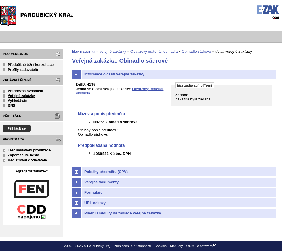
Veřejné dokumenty (101, 182)
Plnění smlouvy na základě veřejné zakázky (122, 213)
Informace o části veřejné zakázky (114, 74)
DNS (11, 106)
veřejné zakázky (112, 51)
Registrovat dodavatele (27, 160)
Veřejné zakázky (21, 96)
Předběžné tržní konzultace (31, 65)
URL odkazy (95, 203)
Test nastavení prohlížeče (29, 150)
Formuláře (93, 192)
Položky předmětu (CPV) (106, 172)
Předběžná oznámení (25, 91)
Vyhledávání (18, 101)
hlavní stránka (83, 51)
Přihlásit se (17, 128)
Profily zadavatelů (23, 70)
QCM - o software (199, 246)
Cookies (161, 246)
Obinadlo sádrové (196, 51)
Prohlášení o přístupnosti (132, 246)
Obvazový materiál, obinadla (154, 51)
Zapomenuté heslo (23, 155)
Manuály (176, 246)
